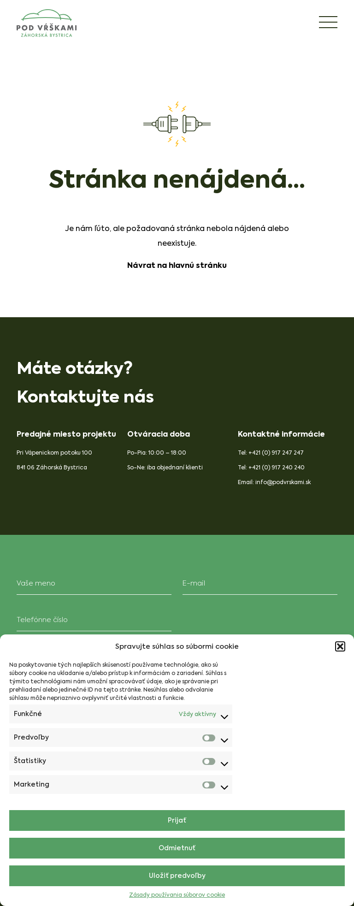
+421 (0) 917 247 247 (276, 452)
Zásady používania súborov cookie (177, 895)
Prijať (177, 820)
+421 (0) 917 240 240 (277, 467)
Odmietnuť (177, 848)
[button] (340, 646)
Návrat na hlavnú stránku (177, 265)
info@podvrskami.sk (283, 482)
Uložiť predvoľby (177, 875)
